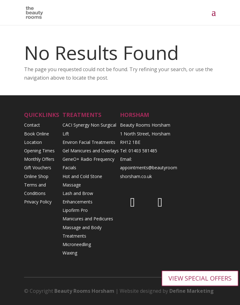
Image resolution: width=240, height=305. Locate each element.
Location (33, 142)
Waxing (69, 253)
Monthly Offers (39, 159)
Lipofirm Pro (75, 210)
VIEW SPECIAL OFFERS (200, 278)
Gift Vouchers (37, 168)
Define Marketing (191, 290)
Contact (32, 125)
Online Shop (36, 176)
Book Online (36, 134)
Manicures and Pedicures (87, 219)
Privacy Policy (38, 202)
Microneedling (76, 244)
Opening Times (39, 151)
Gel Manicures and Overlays (90, 151)
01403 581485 (142, 151)
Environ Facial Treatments (88, 142)
